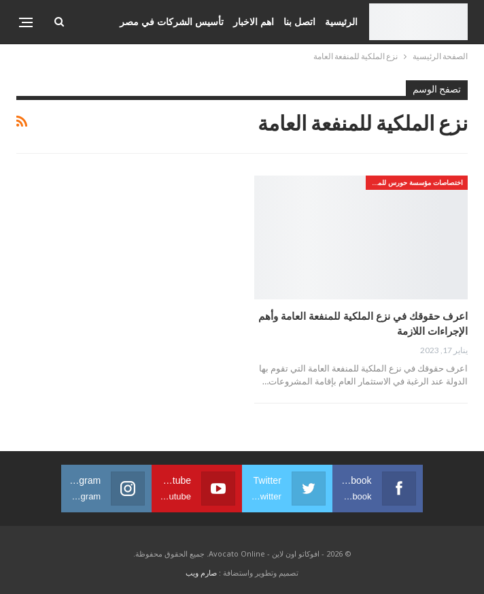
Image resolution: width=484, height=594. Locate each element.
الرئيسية (341, 21)
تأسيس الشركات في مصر (172, 21)
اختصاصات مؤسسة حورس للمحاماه (414, 182)
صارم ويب (201, 572)
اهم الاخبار (253, 21)
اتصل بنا (299, 21)
